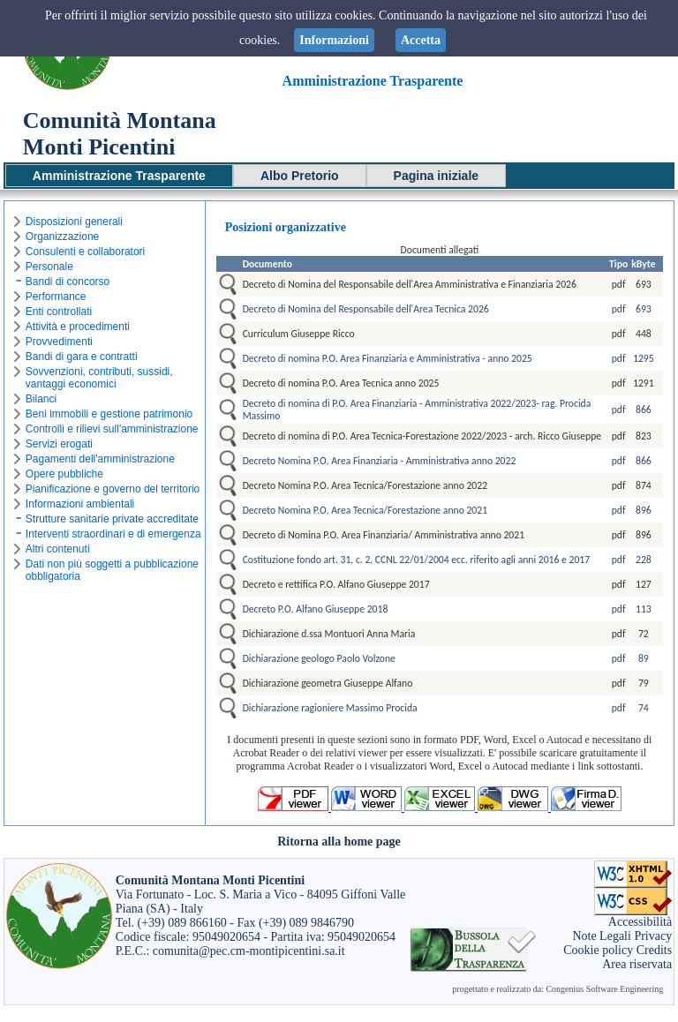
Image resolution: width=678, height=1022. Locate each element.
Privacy (653, 936)
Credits (654, 950)
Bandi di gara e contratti (82, 356)
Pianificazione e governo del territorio (113, 489)
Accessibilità (640, 921)
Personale (49, 266)
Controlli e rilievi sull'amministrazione (112, 429)
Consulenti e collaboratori (85, 251)
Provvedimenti (59, 341)
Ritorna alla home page (339, 841)
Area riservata (637, 964)
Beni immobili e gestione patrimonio (109, 414)
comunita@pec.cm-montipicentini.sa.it (249, 951)
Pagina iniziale (436, 176)
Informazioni (334, 40)
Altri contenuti (58, 549)
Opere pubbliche (64, 474)
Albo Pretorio (299, 176)
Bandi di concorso (67, 281)
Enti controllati (59, 311)
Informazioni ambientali (80, 504)
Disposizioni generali (74, 221)
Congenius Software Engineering (604, 989)
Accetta (421, 40)
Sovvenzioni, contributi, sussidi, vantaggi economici (99, 377)
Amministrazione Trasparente (119, 176)
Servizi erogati (59, 444)
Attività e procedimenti (78, 326)
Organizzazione (62, 236)
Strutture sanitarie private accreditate (112, 519)
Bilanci (41, 399)
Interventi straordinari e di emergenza (113, 534)
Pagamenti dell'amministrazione (100, 459)
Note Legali (601, 936)
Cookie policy (598, 950)
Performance (56, 296)
